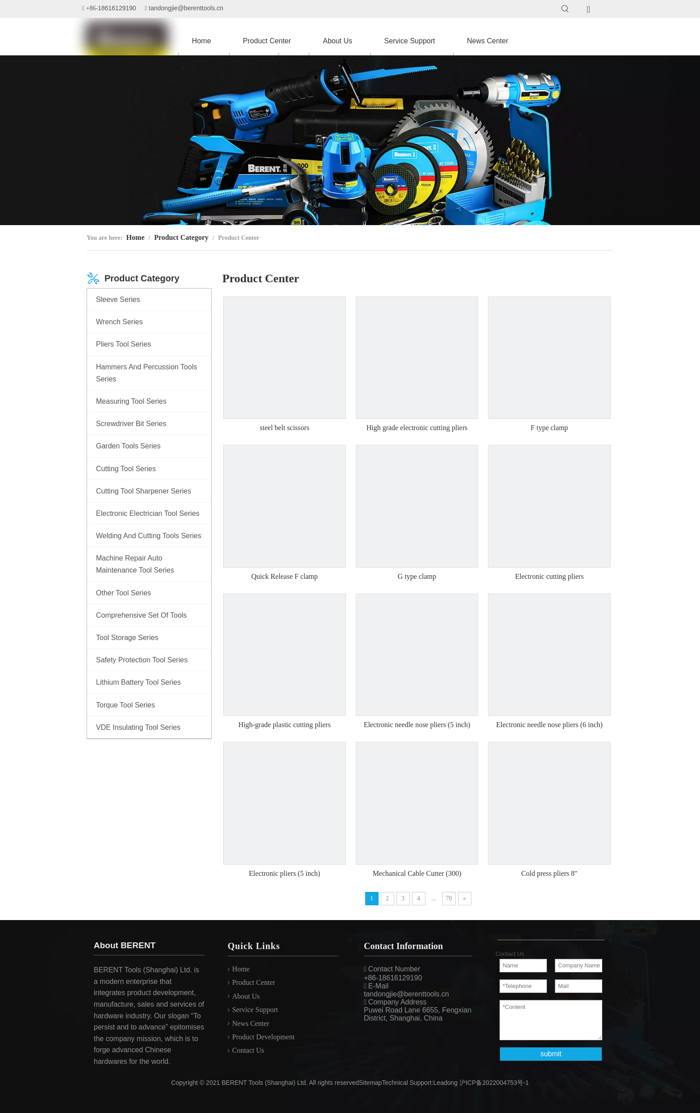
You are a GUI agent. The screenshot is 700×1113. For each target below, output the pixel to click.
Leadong (445, 1082)
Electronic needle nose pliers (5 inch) (417, 724)
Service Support (255, 1009)
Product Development (263, 1037)
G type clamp (417, 576)
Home (241, 969)
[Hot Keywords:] (565, 9)
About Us (246, 996)
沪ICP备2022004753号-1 (494, 1082)
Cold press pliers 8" (549, 873)
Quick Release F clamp (284, 576)
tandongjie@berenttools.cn (186, 8)
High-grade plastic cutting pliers (284, 724)
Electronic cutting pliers (549, 576)
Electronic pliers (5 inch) (285, 873)
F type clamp (549, 427)
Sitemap (370, 1082)
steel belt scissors (284, 427)
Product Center (253, 982)
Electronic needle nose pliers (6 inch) (549, 724)
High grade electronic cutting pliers (417, 427)
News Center (250, 1023)
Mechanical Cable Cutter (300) (417, 873)
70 (449, 898)
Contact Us (248, 1050)
